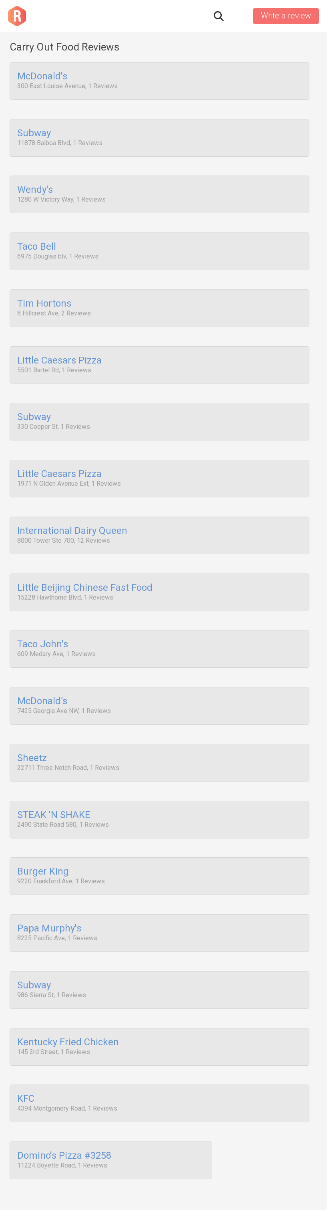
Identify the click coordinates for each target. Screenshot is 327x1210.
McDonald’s (42, 675)
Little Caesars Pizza (59, 348)
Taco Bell (36, 239)
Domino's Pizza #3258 (64, 1111)
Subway (34, 131)
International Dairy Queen (72, 512)
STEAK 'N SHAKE (53, 784)
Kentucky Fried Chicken (68, 1002)
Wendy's (35, 185)
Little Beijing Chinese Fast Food (84, 566)
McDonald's (42, 76)
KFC (25, 1056)
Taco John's (42, 621)
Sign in (237, 16)
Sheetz (32, 730)
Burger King (43, 838)
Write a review (286, 15)
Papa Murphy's (49, 893)
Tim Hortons (44, 294)
